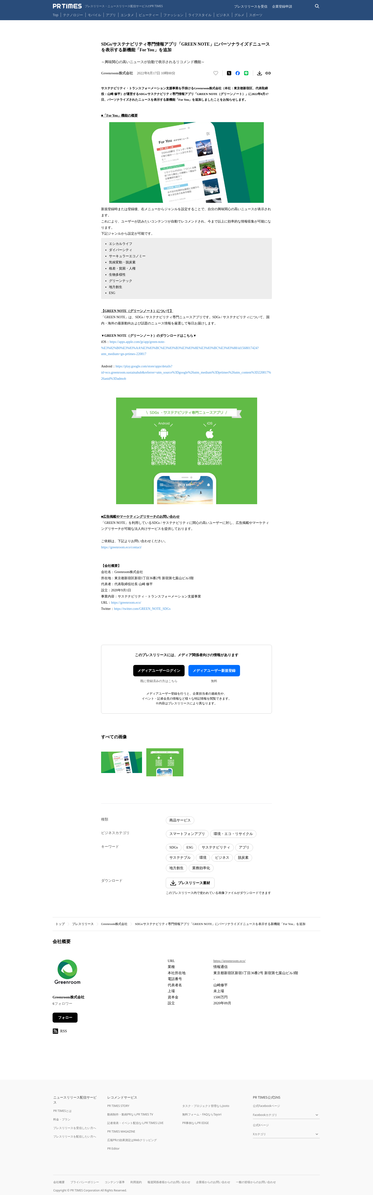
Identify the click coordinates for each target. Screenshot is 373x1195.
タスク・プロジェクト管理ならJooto (205, 1106)
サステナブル (180, 857)
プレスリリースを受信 (250, 6)
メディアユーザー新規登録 (214, 671)
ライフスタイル (199, 15)
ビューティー (149, 15)
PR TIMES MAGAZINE (121, 1131)
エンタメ (127, 15)
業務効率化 (201, 868)
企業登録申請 (282, 6)
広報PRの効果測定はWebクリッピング (132, 1140)
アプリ (111, 15)
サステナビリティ (216, 847)
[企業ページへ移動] (67, 973)
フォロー (65, 1018)
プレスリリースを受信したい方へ (74, 1128)
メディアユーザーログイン (158, 671)
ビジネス (223, 15)
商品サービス (180, 820)
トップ (60, 924)
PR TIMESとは (62, 1111)
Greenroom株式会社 (114, 924)
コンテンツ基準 (115, 1182)
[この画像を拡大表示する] (121, 762)
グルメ (239, 15)
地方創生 (176, 868)
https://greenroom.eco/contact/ (121, 547)
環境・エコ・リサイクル (233, 834)
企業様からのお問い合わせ (213, 1182)
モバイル (94, 15)
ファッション (173, 15)
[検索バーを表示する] (317, 6)
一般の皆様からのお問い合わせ (256, 1182)
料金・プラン (61, 1119)
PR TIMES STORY (118, 1106)
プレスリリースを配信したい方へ (74, 1136)
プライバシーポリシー (84, 1182)
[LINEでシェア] (246, 73)
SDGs (173, 847)
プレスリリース (83, 924)
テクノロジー (73, 15)
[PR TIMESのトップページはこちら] (108, 6)
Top (56, 15)
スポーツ (255, 15)
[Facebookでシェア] (237, 73)
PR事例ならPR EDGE (195, 1123)
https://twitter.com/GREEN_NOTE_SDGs (142, 609)
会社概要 (59, 1182)
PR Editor (113, 1149)
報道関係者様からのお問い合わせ (168, 1182)
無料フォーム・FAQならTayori (201, 1114)
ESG (189, 847)
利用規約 (136, 1182)
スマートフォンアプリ (187, 834)
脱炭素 (243, 857)
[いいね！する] (216, 73)
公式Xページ (261, 1125)
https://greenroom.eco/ (126, 602)
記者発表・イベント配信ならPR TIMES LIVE (135, 1123)
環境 (202, 857)
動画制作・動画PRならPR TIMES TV (130, 1114)
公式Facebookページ (266, 1106)
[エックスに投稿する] (229, 73)
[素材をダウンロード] (259, 73)
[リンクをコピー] (268, 73)
